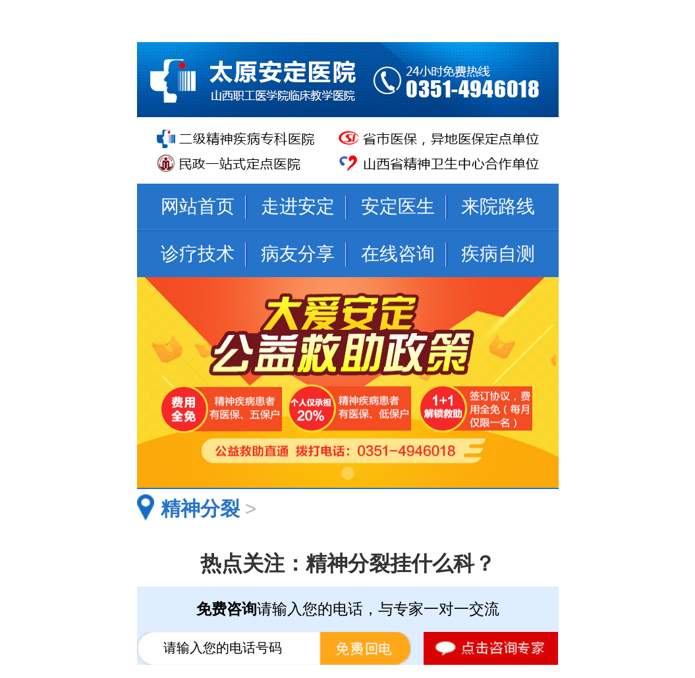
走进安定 (298, 206)
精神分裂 (200, 508)
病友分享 (298, 254)
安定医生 (398, 206)
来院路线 (498, 206)
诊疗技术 (198, 254)
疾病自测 (498, 254)
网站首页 (198, 206)
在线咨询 (398, 254)
